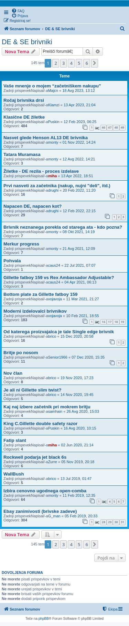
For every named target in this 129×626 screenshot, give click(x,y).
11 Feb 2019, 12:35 (79, 495)
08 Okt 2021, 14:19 (79, 232)
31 (122, 522)
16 (103, 322)
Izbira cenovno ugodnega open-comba (44, 490)
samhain (55, 411)
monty (53, 142)
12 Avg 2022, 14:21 (79, 159)
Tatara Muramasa (22, 154)
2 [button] (55, 63)
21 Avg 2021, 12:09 (79, 248)
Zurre (52, 462)
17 (109, 322)
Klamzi (54, 105)
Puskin (54, 122)
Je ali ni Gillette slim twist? (32, 390)
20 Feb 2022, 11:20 (79, 190)
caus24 (54, 265)
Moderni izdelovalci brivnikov (35, 311)
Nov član (12, 373)
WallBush (13, 474)
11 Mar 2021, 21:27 (82, 299)
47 (109, 127)
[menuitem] (17, 10)
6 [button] (86, 63)
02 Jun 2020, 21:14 (77, 445)
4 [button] (71, 63)
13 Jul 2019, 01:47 (76, 479)
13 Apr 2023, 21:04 (80, 105)
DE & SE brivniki (27, 42)
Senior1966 (57, 357)
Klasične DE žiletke (24, 117)
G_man (54, 516)
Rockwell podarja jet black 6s (34, 457)
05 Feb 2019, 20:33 (81, 516)
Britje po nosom (20, 352)
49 (122, 127)
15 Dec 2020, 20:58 (77, 336)
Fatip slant (14, 440)
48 (116, 127)
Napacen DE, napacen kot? (32, 206)
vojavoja (55, 299)
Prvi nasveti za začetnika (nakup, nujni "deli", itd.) (56, 185)
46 (103, 127)
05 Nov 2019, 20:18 (77, 462)
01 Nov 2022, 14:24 (79, 142)
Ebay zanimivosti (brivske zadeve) (40, 511)
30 (116, 522)
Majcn (53, 90)
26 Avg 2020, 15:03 (82, 411)
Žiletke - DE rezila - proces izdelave (41, 171)
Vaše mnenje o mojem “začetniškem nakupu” (52, 85)
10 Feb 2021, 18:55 (82, 316)
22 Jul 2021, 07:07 (80, 265)
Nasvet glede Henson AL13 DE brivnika (45, 137)
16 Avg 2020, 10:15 (80, 428)
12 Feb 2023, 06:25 (80, 122)
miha (52, 176)
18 (116, 322)
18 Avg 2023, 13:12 (78, 90)
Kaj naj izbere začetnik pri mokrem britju (46, 406)
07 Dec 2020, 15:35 (88, 357)
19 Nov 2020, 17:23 (77, 378)
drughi (53, 190)
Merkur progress (21, 243)
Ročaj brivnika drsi (23, 100)
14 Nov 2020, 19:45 (77, 395)
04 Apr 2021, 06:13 (80, 282)
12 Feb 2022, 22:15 (79, 211)
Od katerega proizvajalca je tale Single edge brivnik (58, 331)
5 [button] (79, 63)
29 (109, 522)
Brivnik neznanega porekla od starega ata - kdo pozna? (62, 227)
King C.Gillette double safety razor (40, 423)
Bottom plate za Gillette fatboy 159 (40, 294)
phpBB (44, 619)
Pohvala (12, 260)
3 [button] (63, 63)
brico (52, 336)
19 (122, 322)
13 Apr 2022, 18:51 (77, 176)
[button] (94, 63)
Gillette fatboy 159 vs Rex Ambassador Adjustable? (58, 277)
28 (103, 522)
